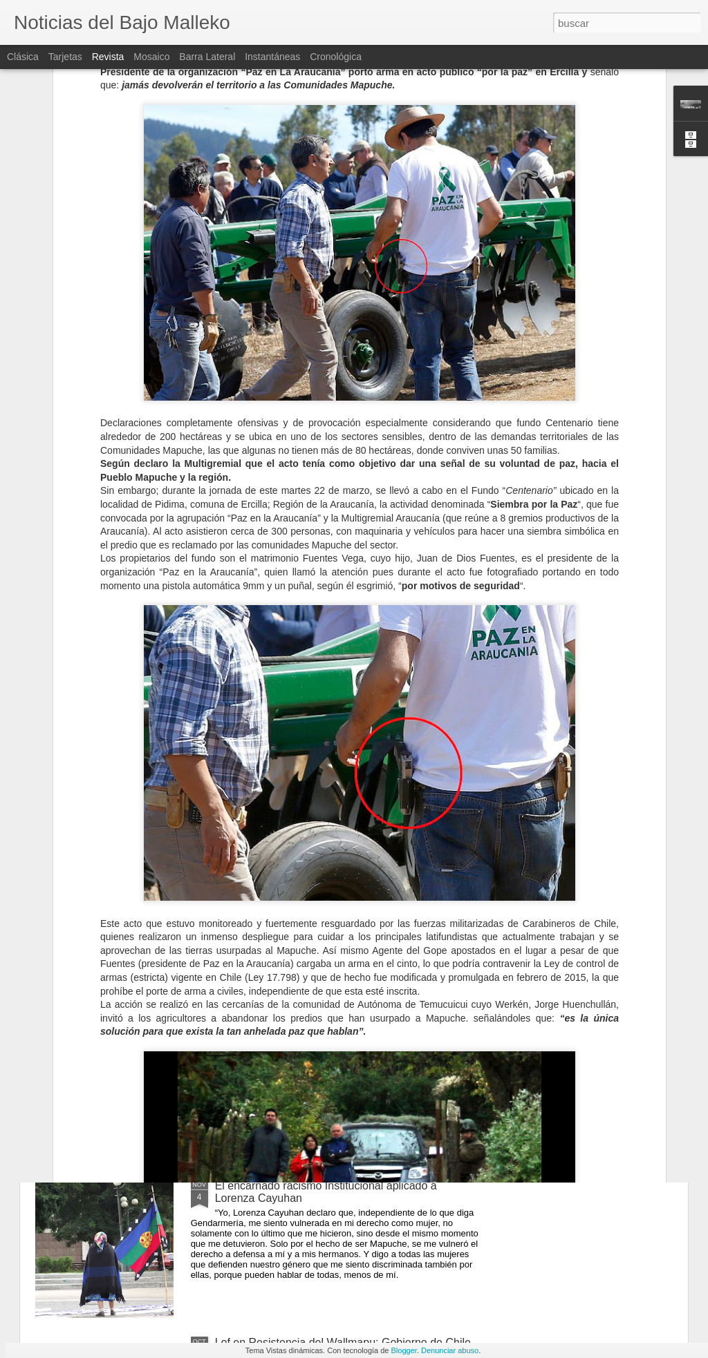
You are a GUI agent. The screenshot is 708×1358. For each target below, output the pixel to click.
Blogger (404, 1350)
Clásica (23, 56)
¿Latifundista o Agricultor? (279, 872)
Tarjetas (65, 56)
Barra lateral (207, 56)
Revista (108, 56)
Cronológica (336, 56)
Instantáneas (272, 56)
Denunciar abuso (449, 1350)
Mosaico (151, 56)
